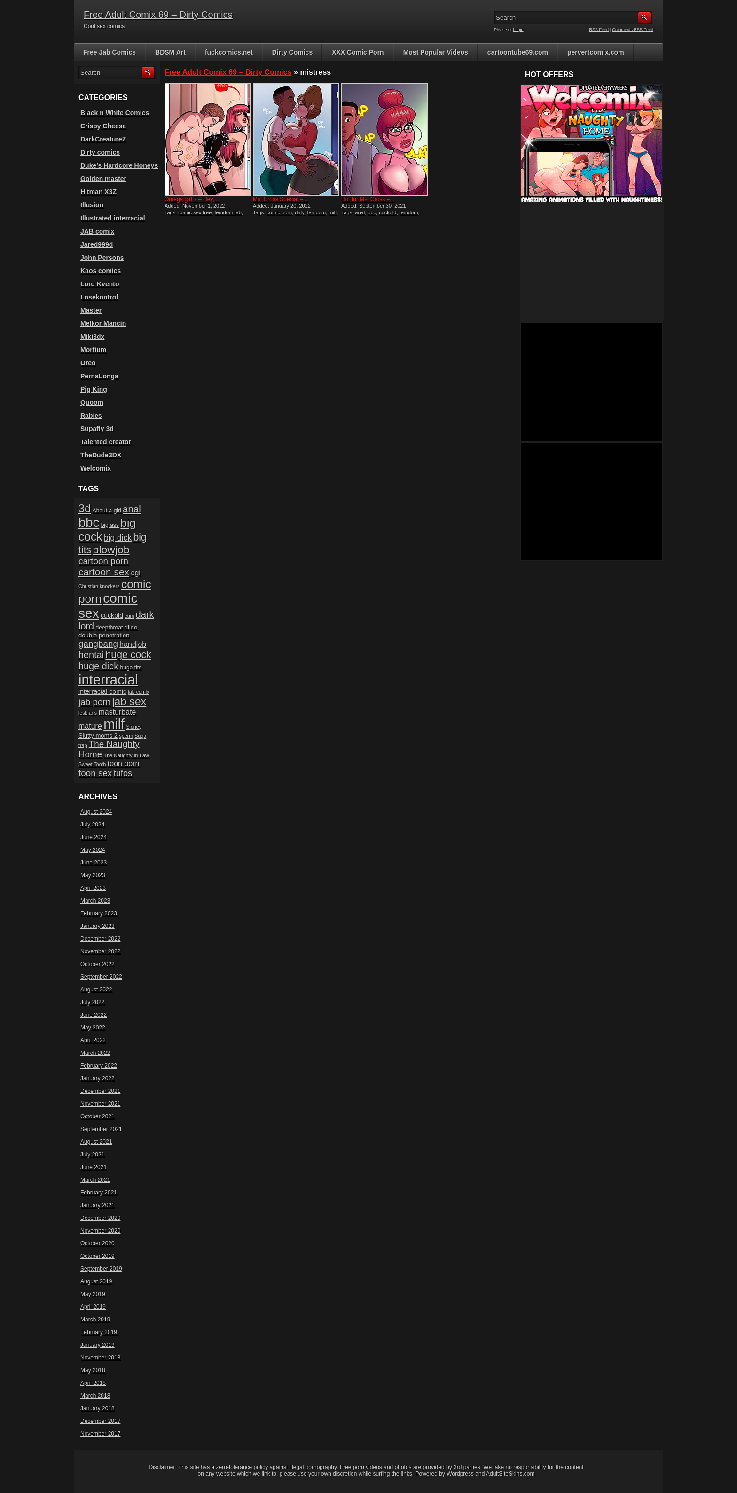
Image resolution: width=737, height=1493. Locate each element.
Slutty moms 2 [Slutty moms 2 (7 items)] (98, 735)
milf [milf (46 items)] (114, 723)
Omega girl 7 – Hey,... (192, 199)
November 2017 (100, 1433)
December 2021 (100, 1091)
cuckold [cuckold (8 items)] (112, 615)
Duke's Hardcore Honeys (119, 165)
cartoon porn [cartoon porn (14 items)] (103, 561)
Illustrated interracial (112, 218)
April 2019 (93, 1307)
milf (333, 212)
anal (360, 212)
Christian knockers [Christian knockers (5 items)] (99, 586)
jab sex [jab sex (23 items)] (129, 701)
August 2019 (96, 1281)
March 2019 (95, 1319)
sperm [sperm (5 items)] (126, 736)
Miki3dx (92, 336)
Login (518, 29)
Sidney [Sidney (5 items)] (133, 727)
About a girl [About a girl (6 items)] (107, 510)
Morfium (93, 350)
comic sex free (195, 212)
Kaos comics (100, 271)
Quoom (91, 402)
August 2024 (96, 812)
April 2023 (93, 888)
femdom (316, 212)
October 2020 (97, 1243)
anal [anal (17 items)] (132, 508)
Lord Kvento (99, 284)
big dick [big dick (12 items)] (118, 537)
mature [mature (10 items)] (90, 726)
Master (91, 310)
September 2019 (101, 1268)
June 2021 (93, 1167)
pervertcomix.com (595, 52)
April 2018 (93, 1383)
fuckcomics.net (229, 52)
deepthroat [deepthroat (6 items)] (109, 627)
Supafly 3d (97, 428)
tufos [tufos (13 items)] (123, 773)
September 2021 (101, 1129)
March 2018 (95, 1395)
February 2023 (98, 913)
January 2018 (97, 1408)
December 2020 (100, 1218)
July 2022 (92, 1002)
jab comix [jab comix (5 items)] (138, 692)
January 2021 (97, 1205)
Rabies (91, 415)
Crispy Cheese (103, 126)
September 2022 (101, 977)
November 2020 (100, 1230)
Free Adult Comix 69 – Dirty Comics (158, 14)
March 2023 (95, 900)
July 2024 (92, 824)
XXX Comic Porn (358, 52)
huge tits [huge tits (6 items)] (130, 667)
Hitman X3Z (98, 192)
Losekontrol (99, 297)
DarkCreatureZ (103, 139)
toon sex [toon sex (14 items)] (95, 773)
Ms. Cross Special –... (280, 199)
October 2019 (97, 1256)
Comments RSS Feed (632, 29)
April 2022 (93, 1040)
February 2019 (98, 1332)
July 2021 (92, 1154)
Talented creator (105, 442)
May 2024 (92, 850)
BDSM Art (170, 52)
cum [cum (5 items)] (129, 616)
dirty (299, 212)
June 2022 (93, 1015)
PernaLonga (99, 376)
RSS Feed (599, 29)
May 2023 (92, 875)
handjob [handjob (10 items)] (132, 644)
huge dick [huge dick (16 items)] (98, 666)
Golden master (103, 178)
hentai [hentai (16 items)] (91, 655)
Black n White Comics (114, 113)
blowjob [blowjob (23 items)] (111, 549)
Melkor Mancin (103, 323)
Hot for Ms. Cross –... (367, 199)
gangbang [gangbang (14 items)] (98, 644)
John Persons (102, 257)
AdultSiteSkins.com (510, 1473)
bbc (372, 212)
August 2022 (96, 989)
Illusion (91, 205)
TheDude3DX (100, 455)
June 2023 (93, 862)
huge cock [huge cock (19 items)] (128, 654)
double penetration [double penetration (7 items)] (104, 635)
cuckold (387, 212)
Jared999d (96, 244)
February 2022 (98, 1065)
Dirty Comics (292, 52)
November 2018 (100, 1357)
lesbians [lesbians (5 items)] (87, 712)
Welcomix (95, 468)
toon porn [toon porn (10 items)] (124, 764)
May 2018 (92, 1370)
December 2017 (100, 1421)
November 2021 (100, 1103)
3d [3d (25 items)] (84, 509)
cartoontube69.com (517, 52)
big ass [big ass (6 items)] (110, 525)
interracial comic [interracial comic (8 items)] (102, 691)
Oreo (88, 363)
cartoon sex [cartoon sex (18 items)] (103, 571)
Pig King (93, 389)
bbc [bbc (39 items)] (88, 522)
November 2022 (100, 951)
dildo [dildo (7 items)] (131, 627)
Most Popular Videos (435, 52)
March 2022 (95, 1053)
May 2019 (92, 1294)
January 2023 (97, 926)
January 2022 (97, 1078)
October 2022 (97, 964)
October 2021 (97, 1116)
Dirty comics (100, 152)
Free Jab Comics (109, 52)
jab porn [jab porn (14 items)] (94, 702)
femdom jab (227, 212)
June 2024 (93, 837)
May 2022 (92, 1027)
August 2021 (96, 1142)
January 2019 (97, 1345)
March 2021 (95, 1180)
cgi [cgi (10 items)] (135, 573)
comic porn (279, 212)
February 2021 (98, 1192)
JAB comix (97, 231)
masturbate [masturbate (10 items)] (117, 712)
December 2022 (100, 938)
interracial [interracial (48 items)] (108, 679)
